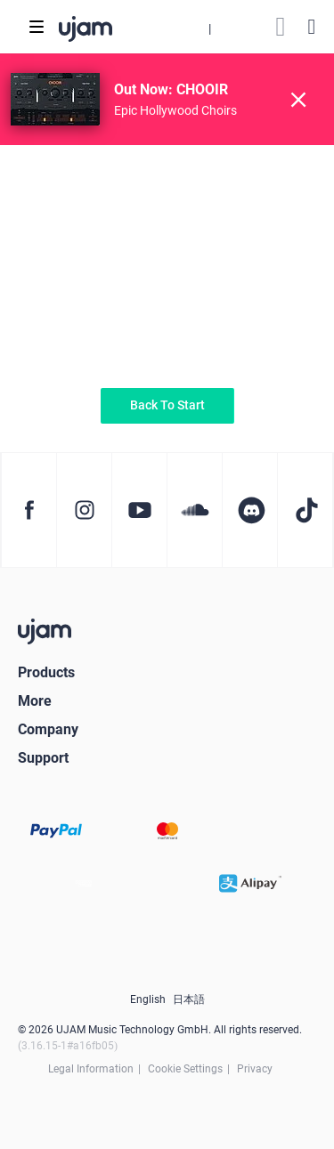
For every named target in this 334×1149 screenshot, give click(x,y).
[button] (209, 27)
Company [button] (48, 729)
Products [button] (46, 672)
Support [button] (43, 757)
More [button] (35, 700)
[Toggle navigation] (36, 26)
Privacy (255, 1069)
